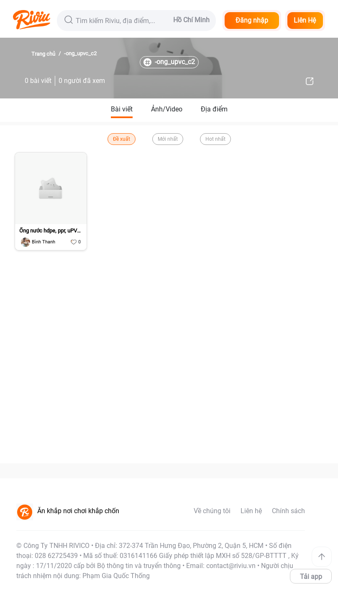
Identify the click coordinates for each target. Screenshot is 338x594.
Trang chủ (43, 54)
